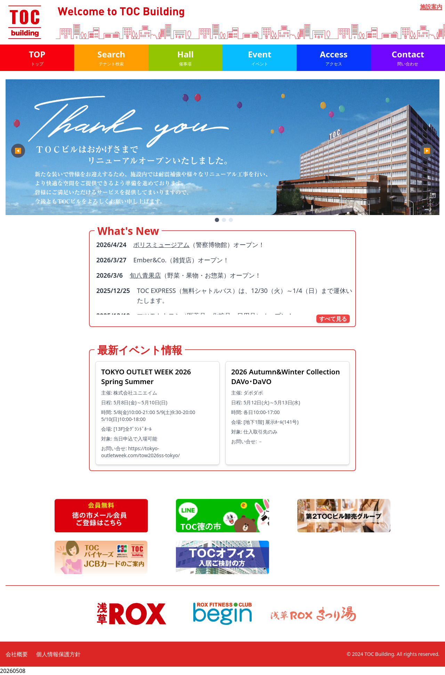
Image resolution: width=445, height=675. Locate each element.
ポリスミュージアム (161, 244)
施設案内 (431, 7)
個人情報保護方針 (58, 654)
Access (334, 57)
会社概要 (17, 654)
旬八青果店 (145, 275)
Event (259, 57)
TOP (37, 57)
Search (111, 57)
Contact (408, 57)
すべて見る (333, 319)
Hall (185, 57)
